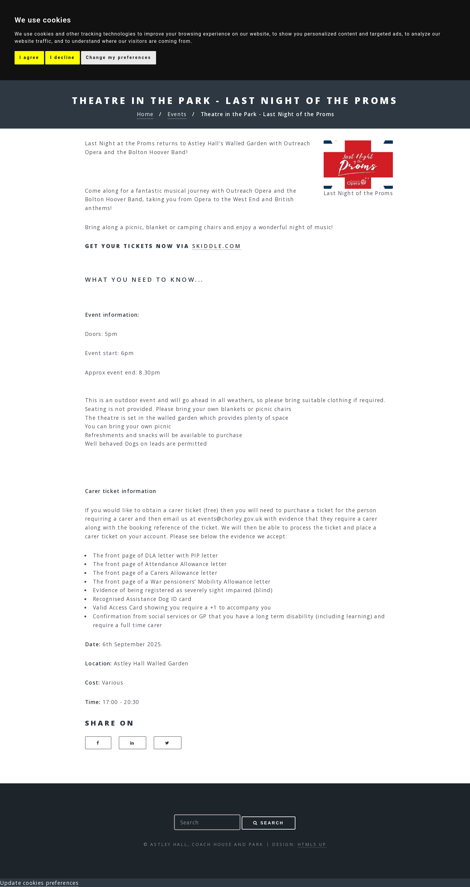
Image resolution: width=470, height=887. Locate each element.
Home (145, 114)
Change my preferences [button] (118, 57)
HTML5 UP (312, 844)
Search (272, 822)
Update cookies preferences (39, 882)
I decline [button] (62, 57)
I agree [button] (29, 57)
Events (177, 114)
